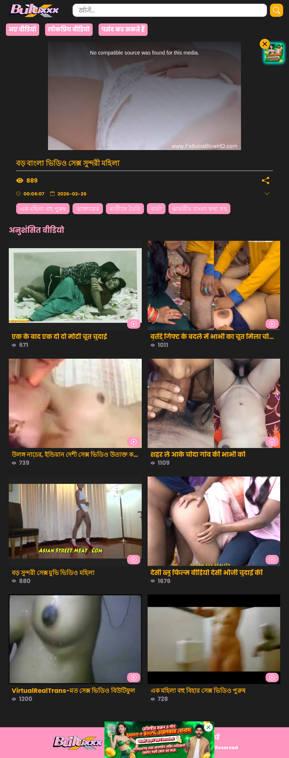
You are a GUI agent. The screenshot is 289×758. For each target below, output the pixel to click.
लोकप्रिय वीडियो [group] (69, 29)
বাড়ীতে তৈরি (125, 209)
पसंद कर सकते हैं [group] (123, 29)
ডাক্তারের (87, 209)
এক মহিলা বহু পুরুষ (43, 209)
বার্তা (156, 209)
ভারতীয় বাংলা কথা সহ (199, 209)
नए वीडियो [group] (22, 29)
